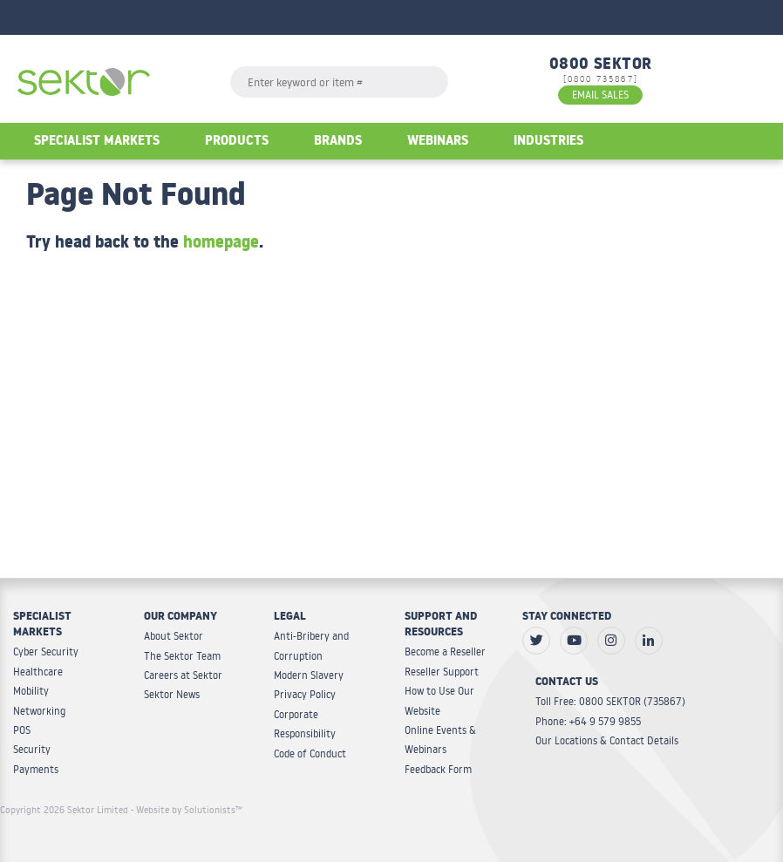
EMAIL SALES (600, 94)
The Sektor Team (182, 655)
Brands (338, 142)
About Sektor (173, 635)
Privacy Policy (305, 694)
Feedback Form (438, 769)
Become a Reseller (445, 651)
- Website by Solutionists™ (186, 810)
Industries (548, 142)
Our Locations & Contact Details (606, 740)
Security (32, 749)
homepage (221, 244)
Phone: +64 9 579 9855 (588, 721)
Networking (39, 710)
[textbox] (339, 82)
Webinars (437, 142)
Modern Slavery (309, 675)
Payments (35, 769)
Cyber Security (45, 651)
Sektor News (172, 694)
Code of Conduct (310, 753)
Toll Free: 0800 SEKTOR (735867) (610, 701)
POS (22, 729)
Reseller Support (442, 671)
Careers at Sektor (183, 675)
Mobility (31, 690)
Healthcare (38, 671)
